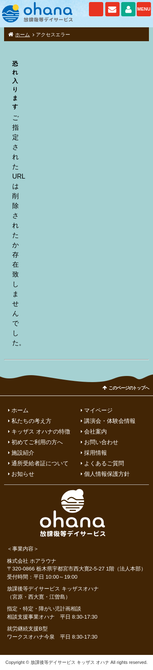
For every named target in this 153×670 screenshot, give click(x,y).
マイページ (128, 9)
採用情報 (95, 452)
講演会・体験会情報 (109, 421)
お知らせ (22, 474)
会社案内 (95, 431)
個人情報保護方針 (107, 474)
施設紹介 (22, 452)
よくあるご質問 (104, 463)
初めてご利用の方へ (37, 442)
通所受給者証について (40, 463)
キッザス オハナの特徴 (40, 431)
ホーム (22, 35)
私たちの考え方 (31, 421)
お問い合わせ (112, 9)
